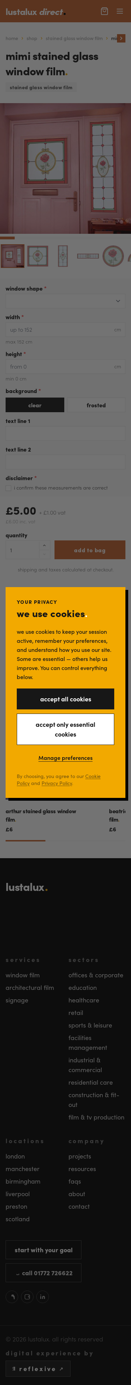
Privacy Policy (57, 783)
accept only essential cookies (65, 729)
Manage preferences (65, 757)
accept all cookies (65, 698)
